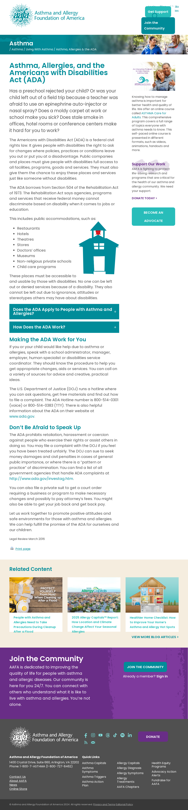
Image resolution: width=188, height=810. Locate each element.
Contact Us (17, 777)
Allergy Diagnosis (129, 768)
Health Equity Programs (161, 765)
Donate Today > (144, 198)
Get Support (158, 11)
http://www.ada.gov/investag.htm (41, 478)
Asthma (17, 49)
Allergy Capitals (128, 763)
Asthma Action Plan (93, 783)
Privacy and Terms (104, 804)
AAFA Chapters (128, 787)
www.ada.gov (21, 416)
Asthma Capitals (94, 763)
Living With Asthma (39, 49)
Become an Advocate (153, 216)
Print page (22, 549)
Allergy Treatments (125, 780)
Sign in (162, 676)
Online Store (18, 789)
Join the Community (154, 25)
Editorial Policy (124, 804)
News (13, 785)
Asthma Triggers (94, 777)
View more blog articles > (155, 637)
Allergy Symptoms (130, 773)
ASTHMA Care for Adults (149, 115)
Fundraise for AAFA (161, 782)
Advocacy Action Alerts (164, 773)
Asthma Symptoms (90, 770)
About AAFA (18, 781)
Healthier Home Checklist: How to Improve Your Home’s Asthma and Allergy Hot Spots (153, 622)
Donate (153, 736)
